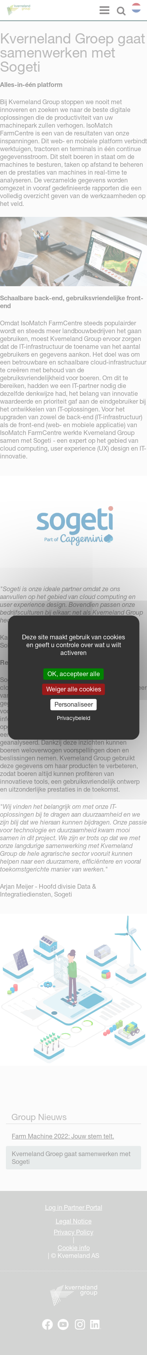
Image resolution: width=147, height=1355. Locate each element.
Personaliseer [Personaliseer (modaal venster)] (73, 704)
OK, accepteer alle (73, 674)
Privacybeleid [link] (73, 718)
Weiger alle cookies (73, 689)
